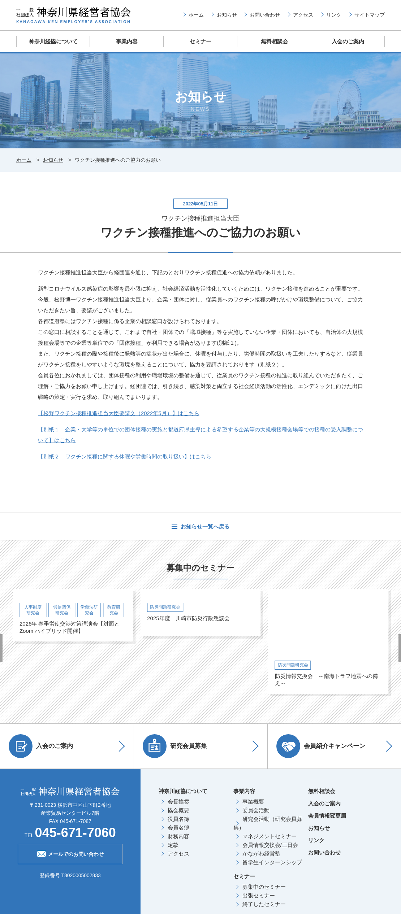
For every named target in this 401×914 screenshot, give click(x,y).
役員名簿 (178, 818)
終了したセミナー (264, 904)
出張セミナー (258, 895)
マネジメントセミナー (269, 836)
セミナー (200, 41)
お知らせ (227, 15)
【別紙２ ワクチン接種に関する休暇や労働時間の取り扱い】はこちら (124, 456)
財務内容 (178, 836)
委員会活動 (256, 810)
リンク (333, 15)
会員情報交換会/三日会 (270, 844)
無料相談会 (274, 41)
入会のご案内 (348, 41)
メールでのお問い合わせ (70, 853)
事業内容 (127, 41)
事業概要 (253, 801)
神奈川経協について (53, 41)
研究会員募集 (175, 746)
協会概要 (178, 810)
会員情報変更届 (327, 815)
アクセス (303, 15)
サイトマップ (369, 15)
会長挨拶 (178, 801)
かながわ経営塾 (261, 853)
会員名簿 (178, 827)
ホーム (196, 15)
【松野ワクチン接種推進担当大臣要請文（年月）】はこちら (118, 413)
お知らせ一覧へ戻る (204, 526)
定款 (173, 844)
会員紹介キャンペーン (321, 746)
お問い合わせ (265, 15)
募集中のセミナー (264, 886)
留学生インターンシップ (272, 862)
